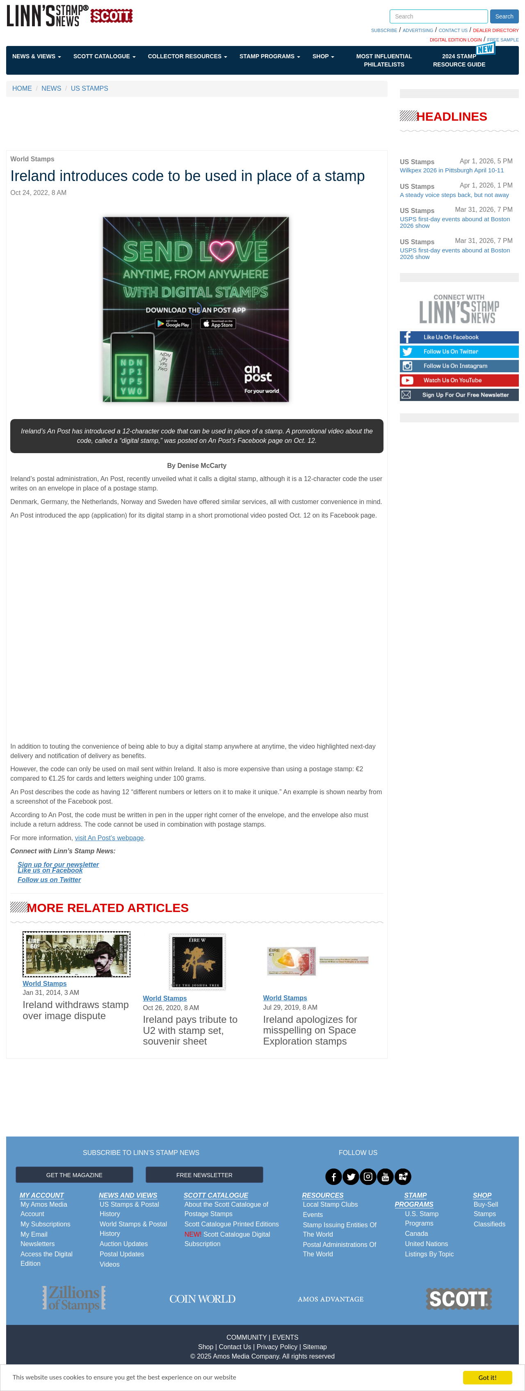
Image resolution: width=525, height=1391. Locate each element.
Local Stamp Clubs (330, 1204)
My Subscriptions (46, 1224)
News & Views (36, 56)
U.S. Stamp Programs (422, 1218)
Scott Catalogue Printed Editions (232, 1224)
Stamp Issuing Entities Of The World (340, 1229)
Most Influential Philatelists (384, 60)
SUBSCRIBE (384, 30)
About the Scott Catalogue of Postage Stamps (227, 1209)
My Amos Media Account (44, 1209)
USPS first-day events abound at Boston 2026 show (455, 222)
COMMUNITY (246, 1337)
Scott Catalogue (104, 56)
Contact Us (235, 1346)
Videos (110, 1264)
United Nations (426, 1243)
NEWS (51, 88)
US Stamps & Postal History (129, 1209)
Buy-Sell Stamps (486, 1209)
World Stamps (44, 983)
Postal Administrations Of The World (339, 1249)
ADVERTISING (418, 30)
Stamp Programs (270, 56)
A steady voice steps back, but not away (454, 194)
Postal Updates (122, 1254)
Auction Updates (124, 1243)
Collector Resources (187, 56)
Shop (323, 56)
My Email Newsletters (38, 1239)
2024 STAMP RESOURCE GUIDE (459, 60)
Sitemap (315, 1346)
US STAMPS (89, 88)
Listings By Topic (429, 1254)
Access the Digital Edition (47, 1259)
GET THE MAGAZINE (74, 1175)
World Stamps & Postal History (133, 1229)
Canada (416, 1233)
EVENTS (285, 1337)
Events (313, 1214)
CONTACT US (453, 30)
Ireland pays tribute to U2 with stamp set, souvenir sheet (190, 1030)
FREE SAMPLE (503, 39)
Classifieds (489, 1224)
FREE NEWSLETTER (204, 1175)
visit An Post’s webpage (109, 837)
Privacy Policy (277, 1346)
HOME (22, 88)
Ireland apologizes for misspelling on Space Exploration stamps (310, 1030)
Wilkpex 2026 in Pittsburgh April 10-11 (452, 170)
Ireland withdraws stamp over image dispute (76, 1010)
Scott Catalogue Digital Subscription (227, 1239)
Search (504, 16)
